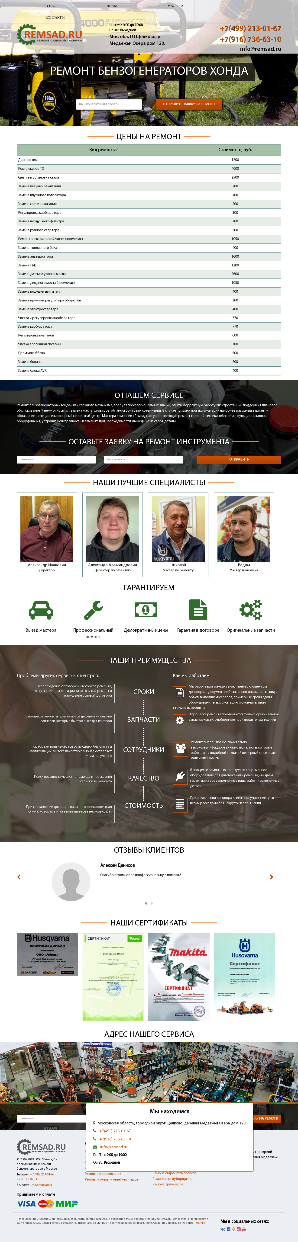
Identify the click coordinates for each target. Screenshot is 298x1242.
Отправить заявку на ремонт (189, 104)
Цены (112, 6)
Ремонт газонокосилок (103, 1174)
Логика (200, 1223)
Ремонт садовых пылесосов (174, 1173)
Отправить (239, 459)
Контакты (55, 17)
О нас (50, 6)
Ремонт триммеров (168, 1184)
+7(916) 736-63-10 (250, 40)
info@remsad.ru (260, 49)
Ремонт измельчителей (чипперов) (112, 1179)
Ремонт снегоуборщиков (172, 1179)
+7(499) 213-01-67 (250, 29)
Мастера (175, 6)
